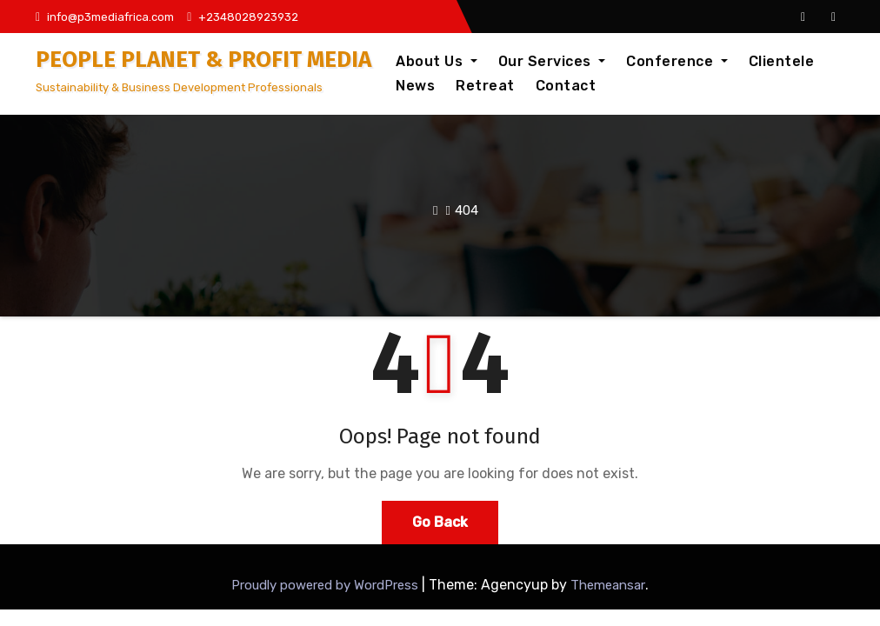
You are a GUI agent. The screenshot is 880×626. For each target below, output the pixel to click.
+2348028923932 (242, 16)
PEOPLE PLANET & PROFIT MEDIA (203, 59)
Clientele (782, 61)
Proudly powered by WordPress (326, 585)
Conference (677, 61)
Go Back (440, 522)
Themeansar (607, 585)
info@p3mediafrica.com (105, 16)
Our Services (552, 61)
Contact (566, 85)
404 (466, 210)
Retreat (485, 85)
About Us (436, 61)
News (415, 85)
